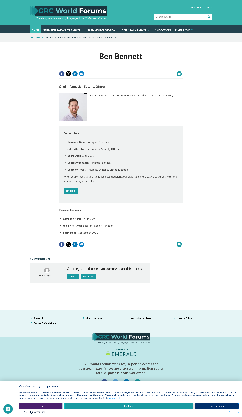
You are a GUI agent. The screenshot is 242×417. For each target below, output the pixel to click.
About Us (39, 317)
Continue (128, 406)
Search (209, 16)
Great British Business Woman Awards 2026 (66, 37)
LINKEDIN (71, 191)
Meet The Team (94, 317)
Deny (40, 406)
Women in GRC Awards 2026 (102, 37)
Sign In (208, 7)
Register (196, 7)
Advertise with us (141, 317)
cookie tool (114, 398)
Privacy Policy (184, 317)
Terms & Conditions (45, 323)
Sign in (73, 276)
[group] (183, 29)
